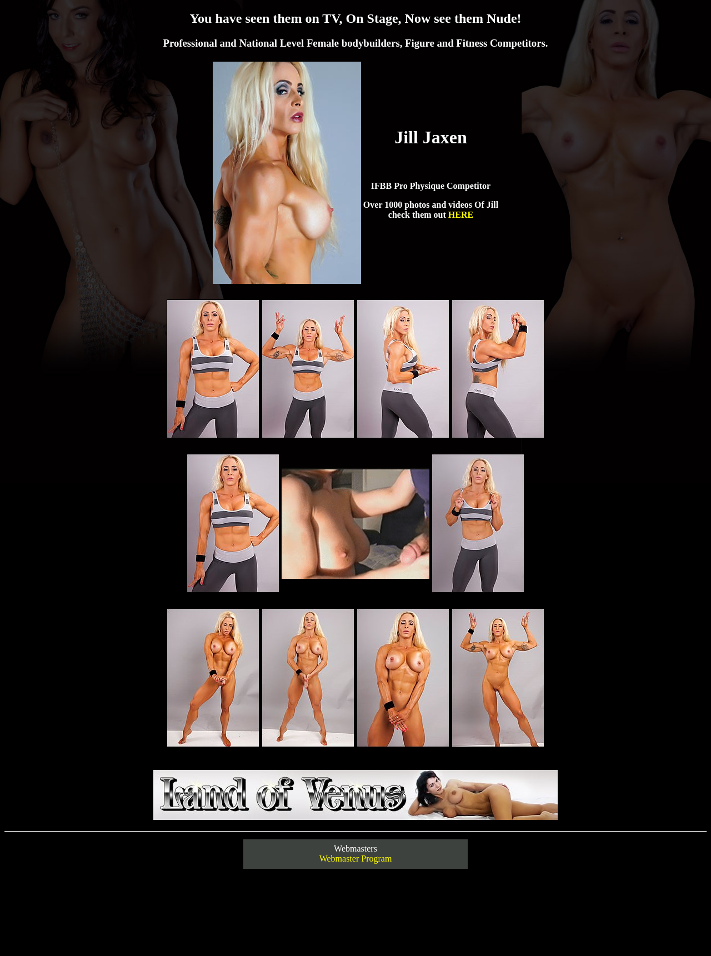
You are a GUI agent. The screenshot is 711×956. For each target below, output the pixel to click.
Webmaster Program (355, 858)
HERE (460, 214)
